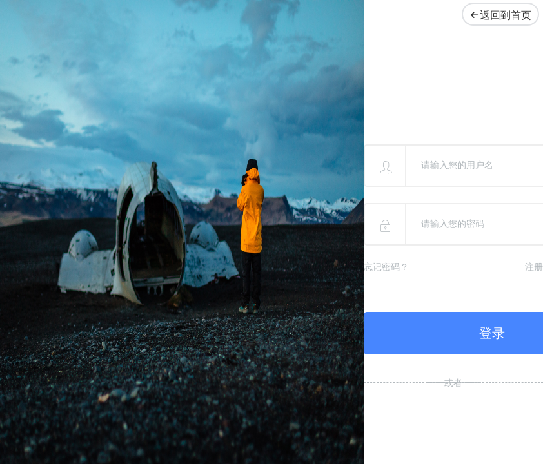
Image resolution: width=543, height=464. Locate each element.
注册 (534, 267)
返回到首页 (497, 15)
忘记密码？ (386, 267)
